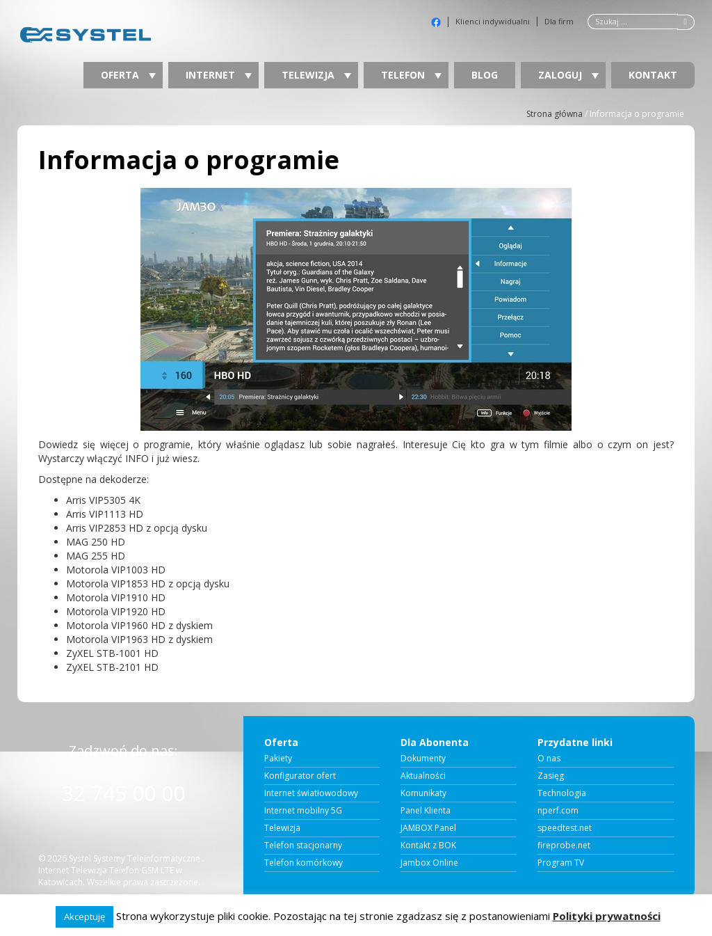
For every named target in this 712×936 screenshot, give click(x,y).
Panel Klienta (425, 811)
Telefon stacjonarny (303, 845)
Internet (219, 74)
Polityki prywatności (607, 916)
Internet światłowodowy (311, 793)
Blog (484, 74)
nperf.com (557, 811)
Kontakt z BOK (428, 845)
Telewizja (316, 74)
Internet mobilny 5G (303, 811)
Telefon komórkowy (303, 863)
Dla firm (559, 21)
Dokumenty (423, 758)
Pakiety (278, 758)
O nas (548, 758)
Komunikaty (423, 793)
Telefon (411, 74)
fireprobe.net (563, 845)
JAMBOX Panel (428, 828)
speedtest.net (564, 828)
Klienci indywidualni (492, 21)
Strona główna (554, 114)
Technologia (561, 793)
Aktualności (423, 776)
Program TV (560, 863)
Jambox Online (429, 863)
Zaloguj (568, 74)
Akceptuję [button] (84, 916)
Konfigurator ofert (300, 776)
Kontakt (653, 74)
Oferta (128, 74)
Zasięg (550, 776)
